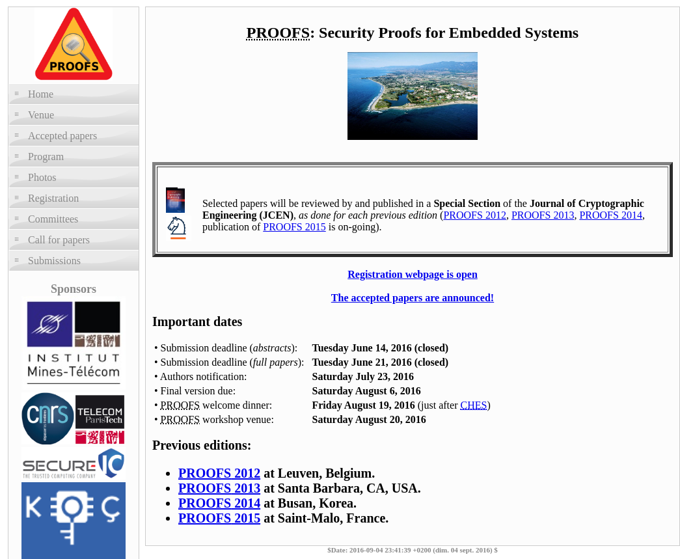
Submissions (54, 260)
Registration (53, 198)
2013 (219, 488)
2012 (219, 473)
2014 (219, 503)
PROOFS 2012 (474, 215)
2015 (219, 518)
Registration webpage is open (412, 274)
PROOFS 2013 (542, 215)
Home (40, 94)
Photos (42, 177)
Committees (53, 219)
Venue (41, 114)
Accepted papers (62, 135)
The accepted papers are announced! (412, 297)
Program (46, 156)
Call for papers (59, 239)
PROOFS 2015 (294, 226)
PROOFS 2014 (610, 215)
